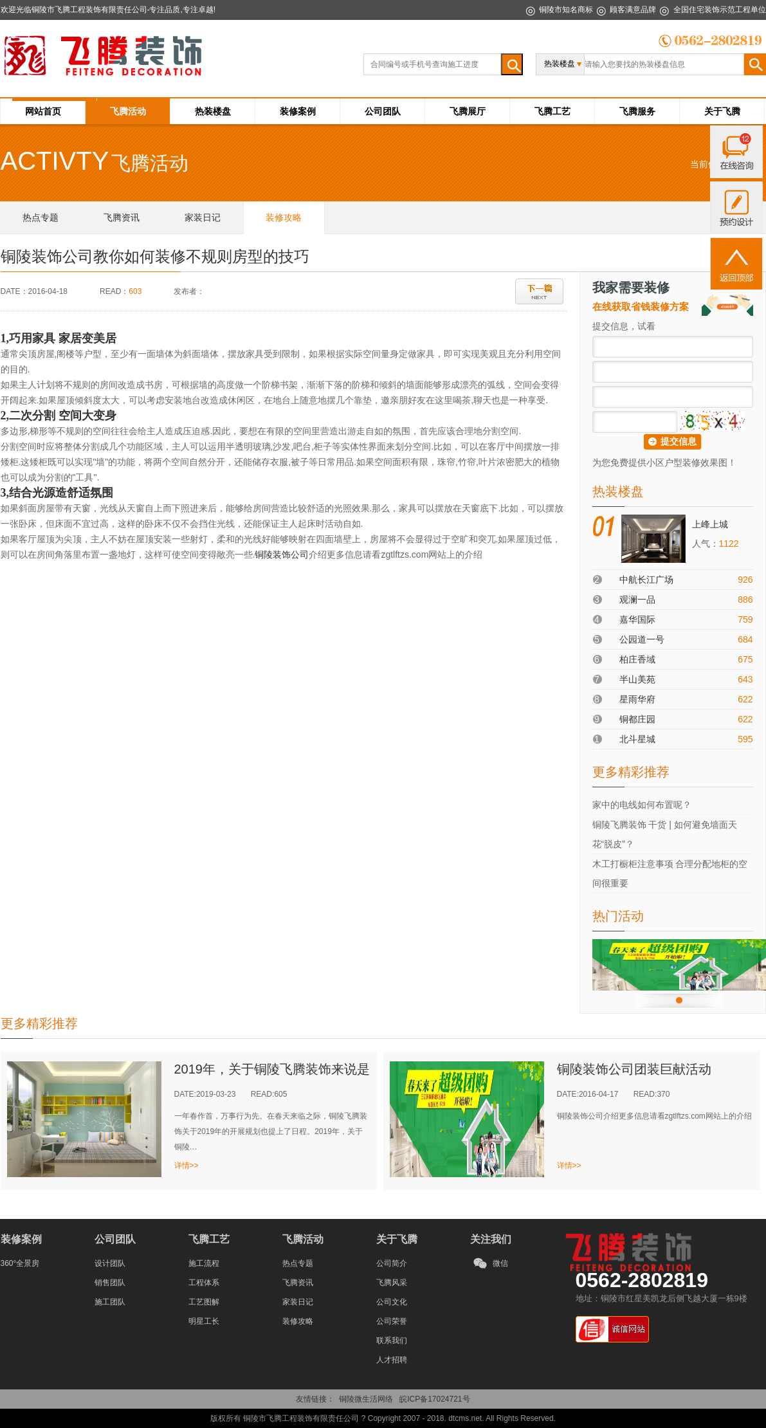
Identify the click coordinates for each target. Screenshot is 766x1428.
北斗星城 (637, 739)
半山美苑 (637, 679)
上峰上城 (710, 524)
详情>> (186, 1165)
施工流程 (203, 1263)
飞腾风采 (391, 1282)
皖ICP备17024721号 (434, 1399)
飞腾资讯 (297, 1282)
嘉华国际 (637, 619)
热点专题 (297, 1263)
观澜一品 (637, 599)
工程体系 (203, 1282)
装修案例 (298, 111)
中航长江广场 (646, 579)
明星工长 (203, 1321)
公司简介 (391, 1263)
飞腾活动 (128, 111)
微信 (500, 1263)
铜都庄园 (637, 719)
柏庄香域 (637, 659)
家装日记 (297, 1301)
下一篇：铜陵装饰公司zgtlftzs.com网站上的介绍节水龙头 (539, 291)
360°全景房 (20, 1263)
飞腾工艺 (552, 111)
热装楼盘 (213, 111)
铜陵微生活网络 (366, 1399)
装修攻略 (297, 1321)
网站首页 (43, 111)
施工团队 (110, 1301)
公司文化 (391, 1301)
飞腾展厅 (468, 111)
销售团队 (110, 1282)
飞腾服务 (637, 111)
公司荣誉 (391, 1321)
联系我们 (391, 1340)
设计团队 (110, 1263)
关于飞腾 (722, 111)
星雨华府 (637, 699)
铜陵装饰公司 (282, 554)
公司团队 (383, 111)
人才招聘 (391, 1359)
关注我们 (490, 1239)
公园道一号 (641, 639)
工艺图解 (203, 1301)
